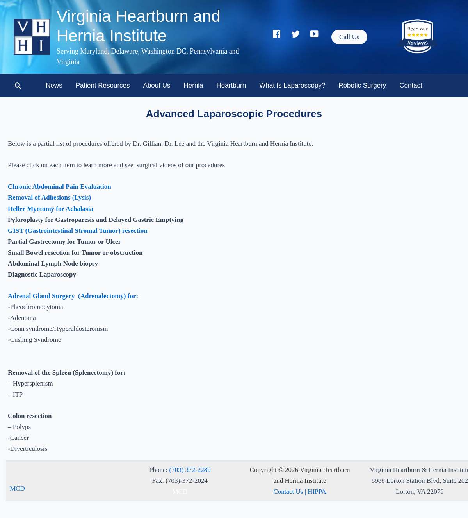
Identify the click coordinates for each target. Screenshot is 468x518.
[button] (349, 37)
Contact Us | (290, 491)
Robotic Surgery (362, 85)
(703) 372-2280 (190, 469)
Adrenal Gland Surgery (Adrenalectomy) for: (73, 296)
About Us (157, 85)
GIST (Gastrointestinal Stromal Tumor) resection (78, 230)
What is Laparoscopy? (292, 85)
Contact (410, 85)
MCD (17, 488)
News (54, 85)
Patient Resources (103, 85)
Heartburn (231, 85)
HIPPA (317, 491)
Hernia (193, 85)
